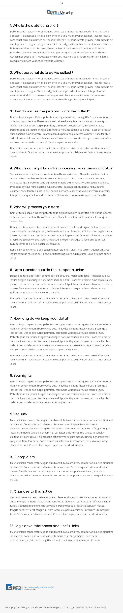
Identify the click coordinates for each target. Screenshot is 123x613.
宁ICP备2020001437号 (95, 607)
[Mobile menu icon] (6, 12)
